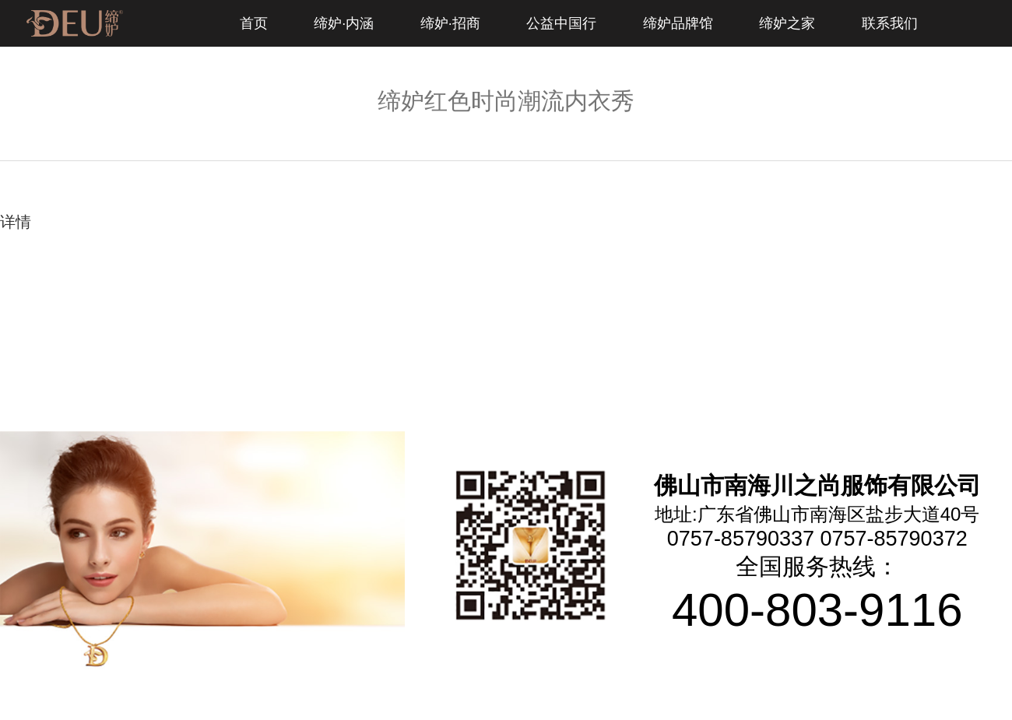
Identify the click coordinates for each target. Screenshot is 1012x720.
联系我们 (890, 23)
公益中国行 (561, 23)
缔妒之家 (787, 23)
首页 (254, 23)
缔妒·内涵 (344, 23)
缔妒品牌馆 (678, 23)
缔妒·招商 (450, 23)
